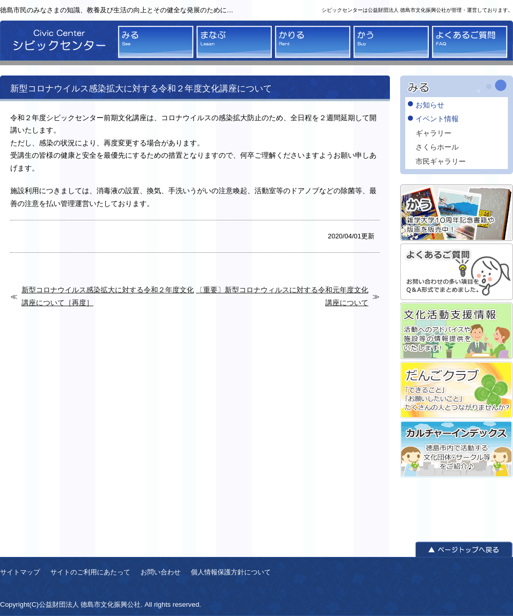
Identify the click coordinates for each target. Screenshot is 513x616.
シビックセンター (56, 43)
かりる (312, 42)
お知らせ (430, 105)
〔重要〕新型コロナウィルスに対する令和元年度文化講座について (282, 296)
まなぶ (234, 42)
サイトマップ (20, 572)
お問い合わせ (161, 572)
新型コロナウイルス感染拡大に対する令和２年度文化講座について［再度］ (108, 296)
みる (155, 42)
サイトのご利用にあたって (90, 572)
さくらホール (437, 147)
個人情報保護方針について (231, 572)
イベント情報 (437, 119)
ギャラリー (433, 133)
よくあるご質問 (469, 42)
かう (391, 42)
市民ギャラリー (441, 161)
